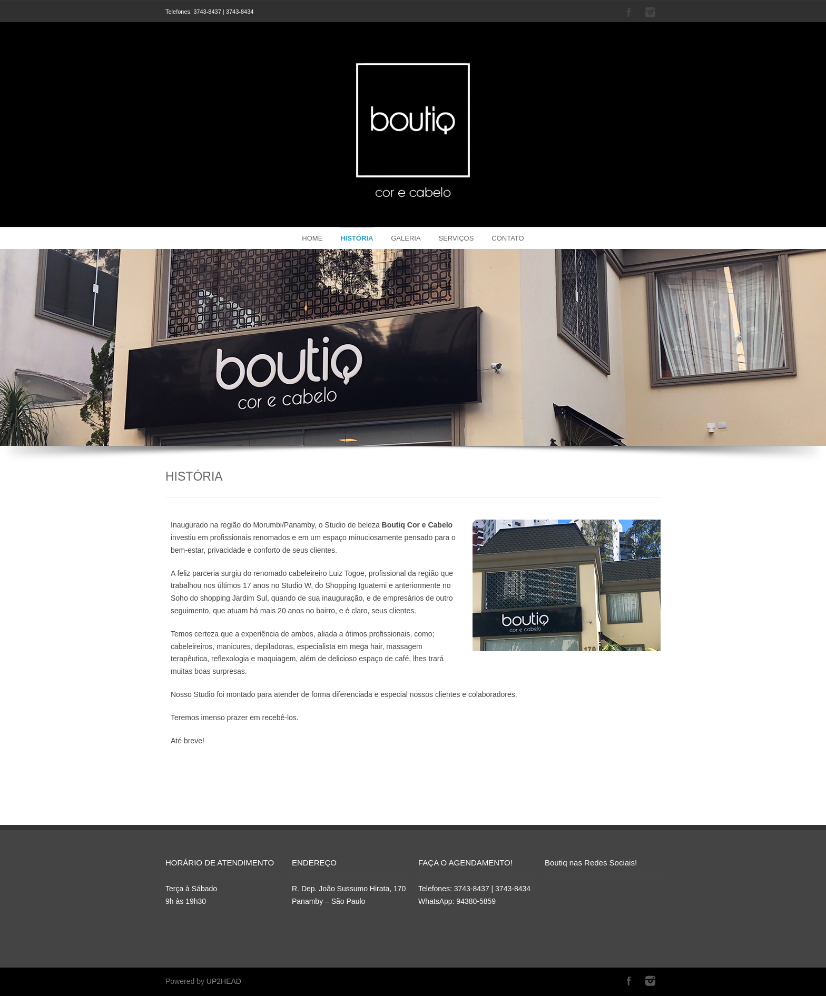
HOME (312, 238)
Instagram (650, 12)
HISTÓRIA (356, 238)
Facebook (629, 12)
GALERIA (405, 238)
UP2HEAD (223, 981)
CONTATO (507, 238)
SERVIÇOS (456, 238)
